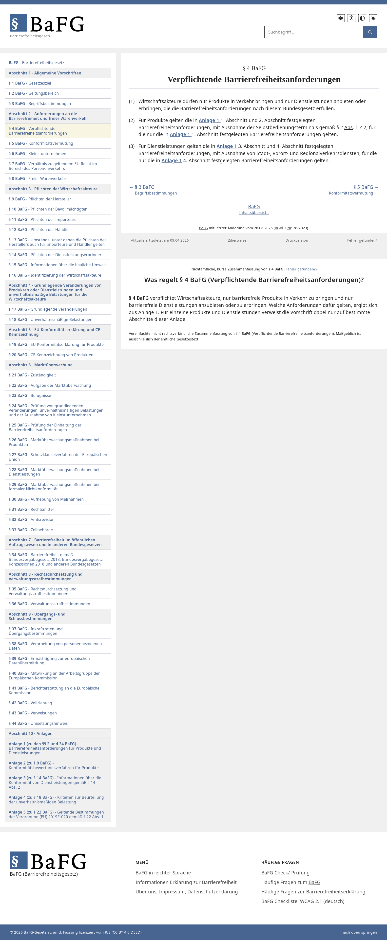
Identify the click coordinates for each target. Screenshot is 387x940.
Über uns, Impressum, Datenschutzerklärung (186, 891)
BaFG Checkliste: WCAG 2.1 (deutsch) (303, 901)
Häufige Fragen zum (291, 882)
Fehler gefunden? (362, 240)
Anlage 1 (227, 146)
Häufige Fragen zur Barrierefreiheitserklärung (313, 891)
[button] (373, 18)
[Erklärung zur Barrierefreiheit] (351, 18)
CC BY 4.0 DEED (126, 932)
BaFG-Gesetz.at (37, 932)
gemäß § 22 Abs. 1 (56, 814)
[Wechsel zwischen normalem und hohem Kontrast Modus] (362, 18)
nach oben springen (359, 932)
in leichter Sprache (163, 872)
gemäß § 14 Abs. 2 (55, 782)
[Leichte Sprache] (341, 18)
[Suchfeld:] (313, 32)
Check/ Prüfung (285, 872)
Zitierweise (237, 240)
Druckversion (297, 240)
